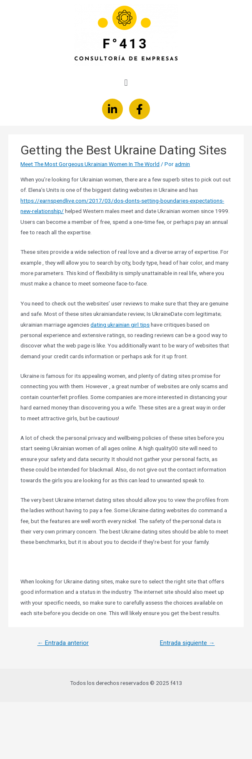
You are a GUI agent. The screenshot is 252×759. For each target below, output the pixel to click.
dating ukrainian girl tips (120, 324)
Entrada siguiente (187, 643)
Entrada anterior (63, 643)
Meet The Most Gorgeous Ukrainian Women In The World (90, 164)
